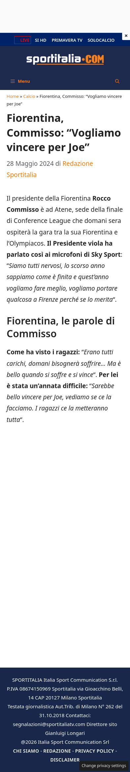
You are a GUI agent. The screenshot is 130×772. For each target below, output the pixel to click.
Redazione (57, 751)
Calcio (29, 96)
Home (13, 96)
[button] (117, 81)
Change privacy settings (104, 765)
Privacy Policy (94, 751)
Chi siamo (26, 751)
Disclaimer (65, 760)
